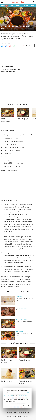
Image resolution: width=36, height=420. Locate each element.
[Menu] (2, 2)
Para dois (25, 5)
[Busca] (34, 2)
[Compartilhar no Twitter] (2, 46)
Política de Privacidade (13, 412)
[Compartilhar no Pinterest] (10, 46)
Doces (11, 5)
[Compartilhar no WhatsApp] (14, 46)
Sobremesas (18, 5)
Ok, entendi (26, 405)
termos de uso (22, 395)
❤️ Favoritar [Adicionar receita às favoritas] (27, 45)
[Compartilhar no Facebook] (6, 46)
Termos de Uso (25, 412)
